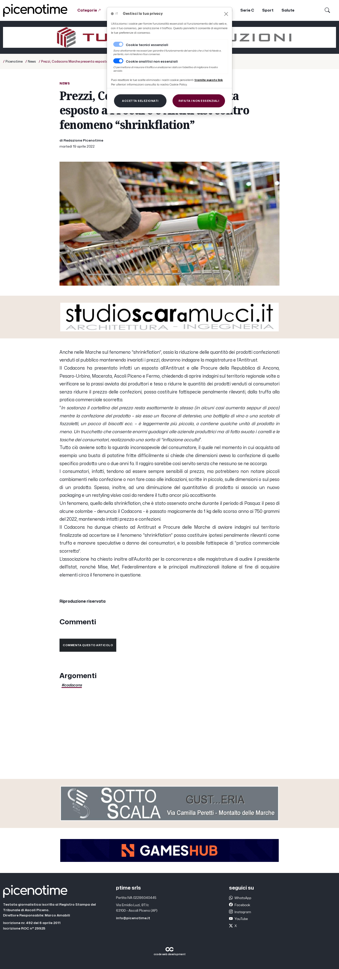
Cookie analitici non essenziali (152, 61)
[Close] (226, 14)
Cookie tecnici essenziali (147, 45)
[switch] (118, 60)
